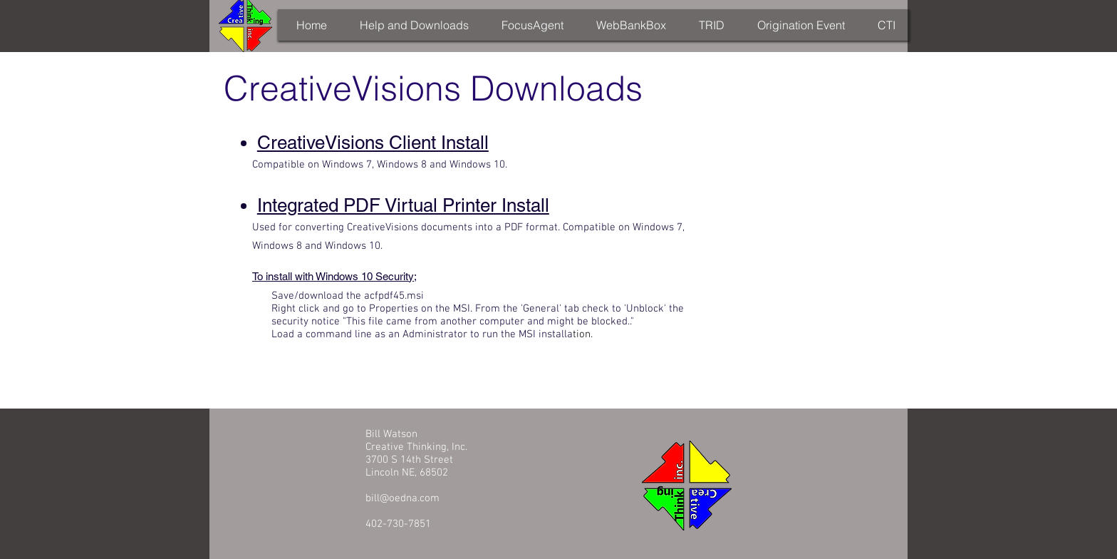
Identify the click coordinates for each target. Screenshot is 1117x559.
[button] (414, 25)
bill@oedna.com (402, 498)
